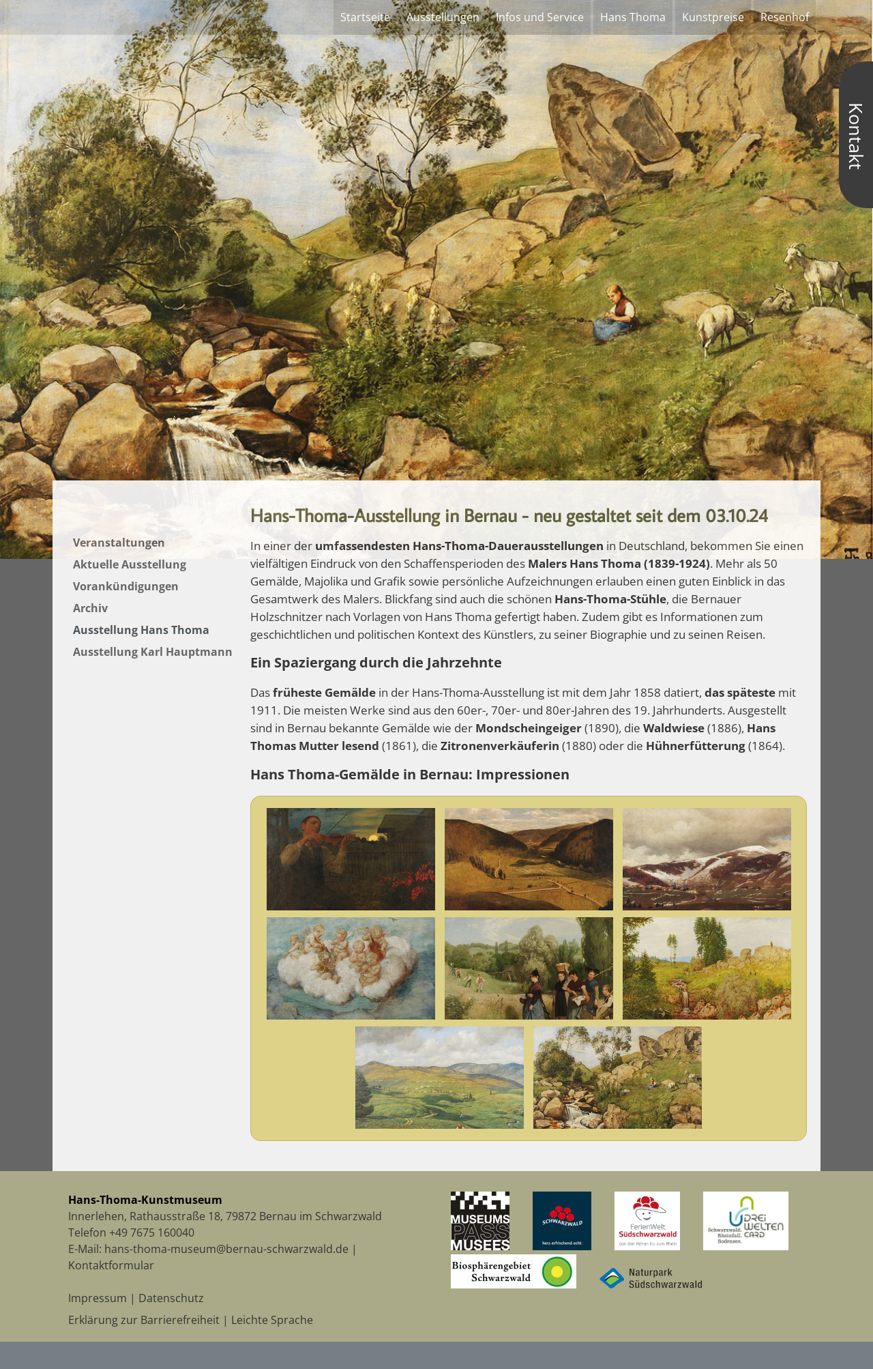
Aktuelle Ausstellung (129, 564)
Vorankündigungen (126, 586)
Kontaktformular (111, 1265)
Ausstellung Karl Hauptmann (153, 651)
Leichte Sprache (272, 1319)
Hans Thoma (633, 17)
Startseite (365, 17)
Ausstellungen (442, 17)
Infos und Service (540, 17)
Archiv (90, 608)
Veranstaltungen (119, 542)
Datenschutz (171, 1298)
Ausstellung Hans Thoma (141, 629)
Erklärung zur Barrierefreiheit (144, 1319)
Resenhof (784, 17)
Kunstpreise (713, 17)
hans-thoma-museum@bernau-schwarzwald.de (226, 1248)
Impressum (97, 1298)
